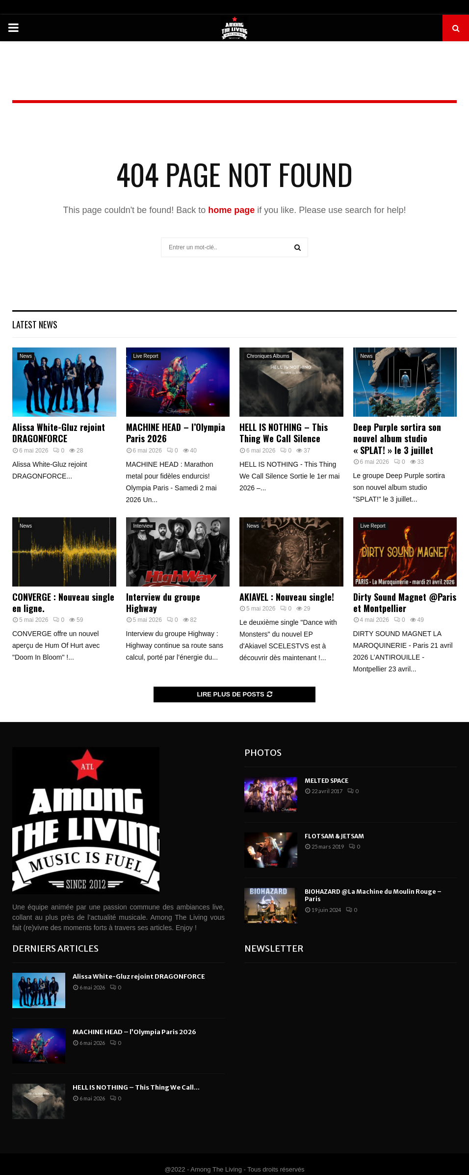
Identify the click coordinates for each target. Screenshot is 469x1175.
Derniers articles (55, 948)
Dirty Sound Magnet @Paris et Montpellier (404, 602)
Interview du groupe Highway (163, 602)
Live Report (145, 356)
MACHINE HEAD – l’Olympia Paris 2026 (175, 433)
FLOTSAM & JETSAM (334, 836)
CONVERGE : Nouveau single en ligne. (63, 602)
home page (231, 210)
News (26, 356)
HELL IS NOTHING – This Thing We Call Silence (283, 433)
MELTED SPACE (326, 780)
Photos (263, 752)
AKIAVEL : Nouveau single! (286, 596)
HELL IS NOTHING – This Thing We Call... (136, 1087)
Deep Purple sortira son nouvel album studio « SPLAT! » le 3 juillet (397, 438)
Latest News (34, 324)
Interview (143, 526)
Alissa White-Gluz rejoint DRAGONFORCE (58, 433)
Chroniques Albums (268, 356)
